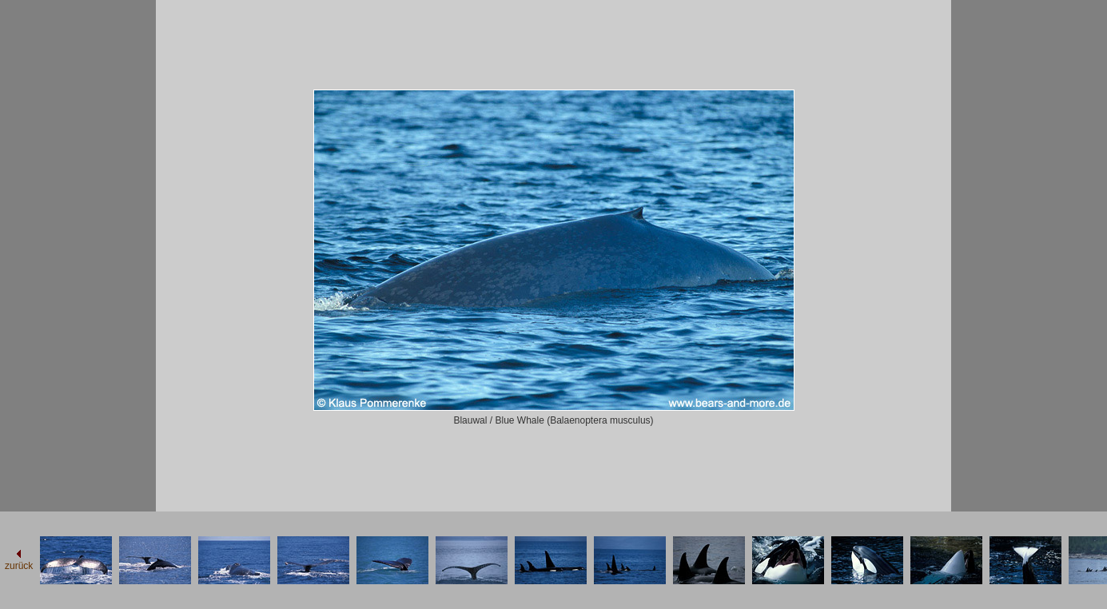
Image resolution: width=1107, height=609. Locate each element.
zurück (19, 565)
